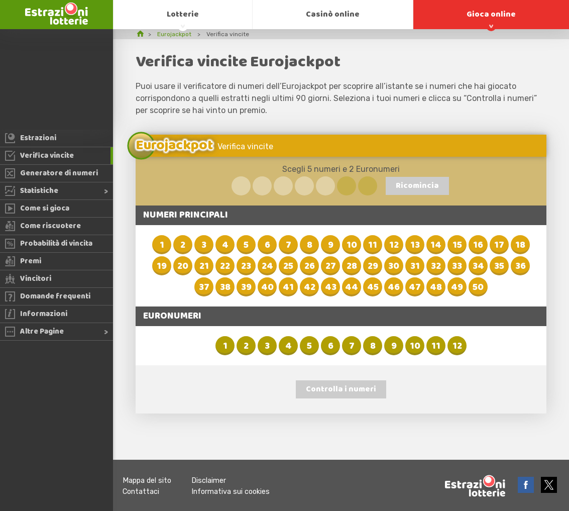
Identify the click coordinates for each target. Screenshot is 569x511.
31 (415, 266)
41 (288, 287)
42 (309, 287)
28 (352, 266)
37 (204, 287)
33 (457, 266)
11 (372, 245)
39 (246, 287)
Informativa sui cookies (230, 491)
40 (267, 287)
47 (415, 287)
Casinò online (333, 14)
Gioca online (491, 14)
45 (373, 287)
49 (457, 287)
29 (373, 266)
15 (457, 245)
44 (351, 287)
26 (309, 266)
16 (478, 245)
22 (225, 266)
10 (352, 245)
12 (394, 245)
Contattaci (141, 491)
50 (478, 287)
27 (330, 266)
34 (478, 266)
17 (499, 245)
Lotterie (183, 14)
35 (499, 266)
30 (393, 266)
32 (436, 266)
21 (204, 266)
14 (435, 245)
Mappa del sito (147, 480)
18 (520, 245)
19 (162, 266)
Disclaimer (208, 480)
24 (267, 266)
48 (436, 287)
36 (520, 266)
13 (415, 245)
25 (288, 266)
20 (182, 266)
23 (246, 266)
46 (394, 287)
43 (330, 287)
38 (225, 287)
